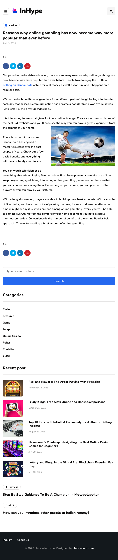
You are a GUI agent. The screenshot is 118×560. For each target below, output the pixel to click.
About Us (23, 540)
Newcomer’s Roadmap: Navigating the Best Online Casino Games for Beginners (69, 444)
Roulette (8, 349)
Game (6, 322)
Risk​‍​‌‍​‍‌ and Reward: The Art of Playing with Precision (64, 382)
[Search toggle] (111, 11)
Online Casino (12, 336)
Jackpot (8, 329)
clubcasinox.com (83, 548)
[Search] (59, 271)
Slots (6, 356)
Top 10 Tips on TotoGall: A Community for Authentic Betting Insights (70, 424)
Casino (7, 309)
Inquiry (7, 540)
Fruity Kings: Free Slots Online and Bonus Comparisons (67, 402)
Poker (6, 342)
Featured (8, 316)
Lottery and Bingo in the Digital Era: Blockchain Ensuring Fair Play (71, 464)
